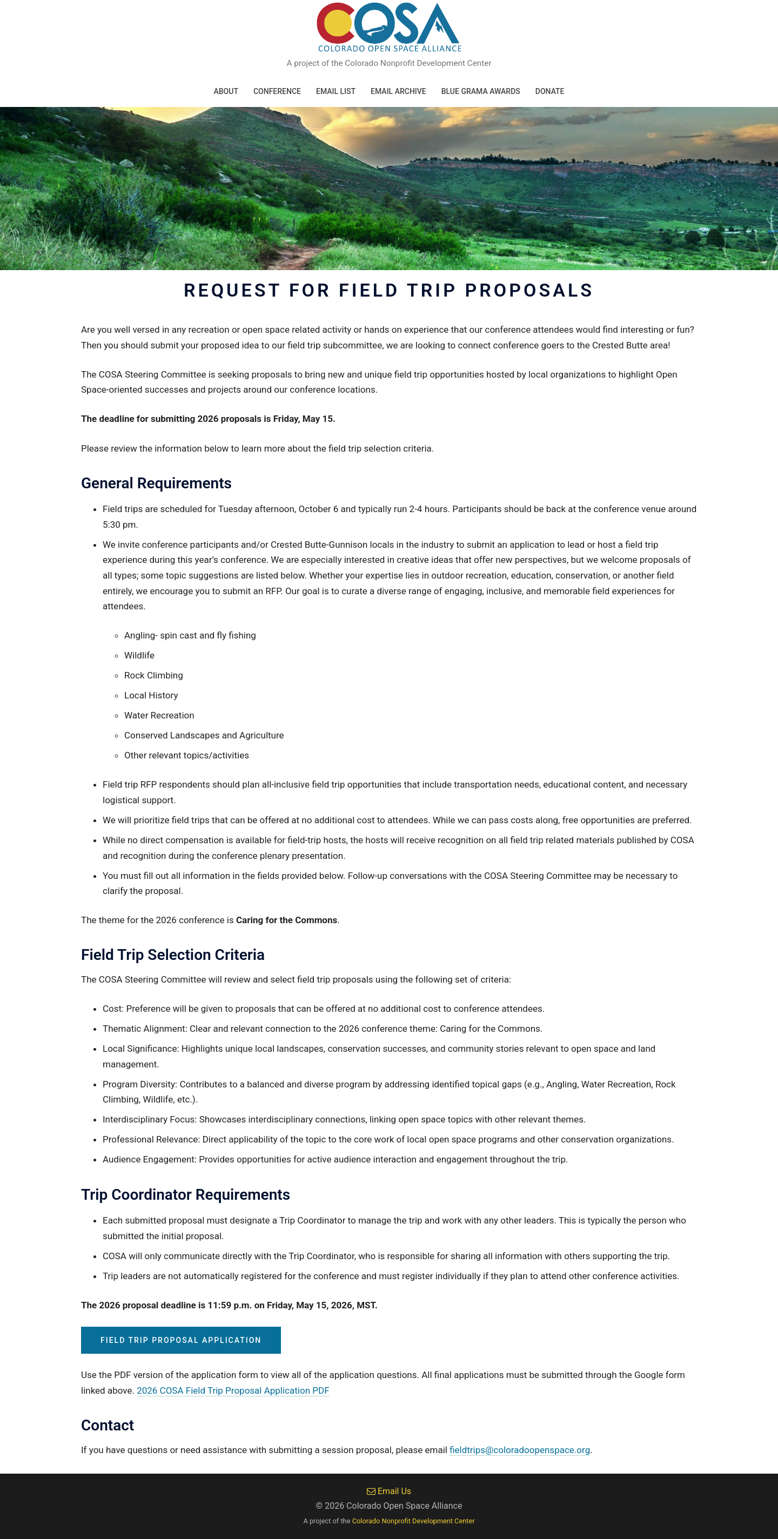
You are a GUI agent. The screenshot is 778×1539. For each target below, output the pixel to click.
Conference (277, 91)
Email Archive (398, 91)
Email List (336, 91)
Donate (550, 91)
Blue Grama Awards (480, 91)
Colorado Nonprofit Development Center (413, 1521)
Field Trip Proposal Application (180, 1340)
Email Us (389, 1491)
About (225, 91)
